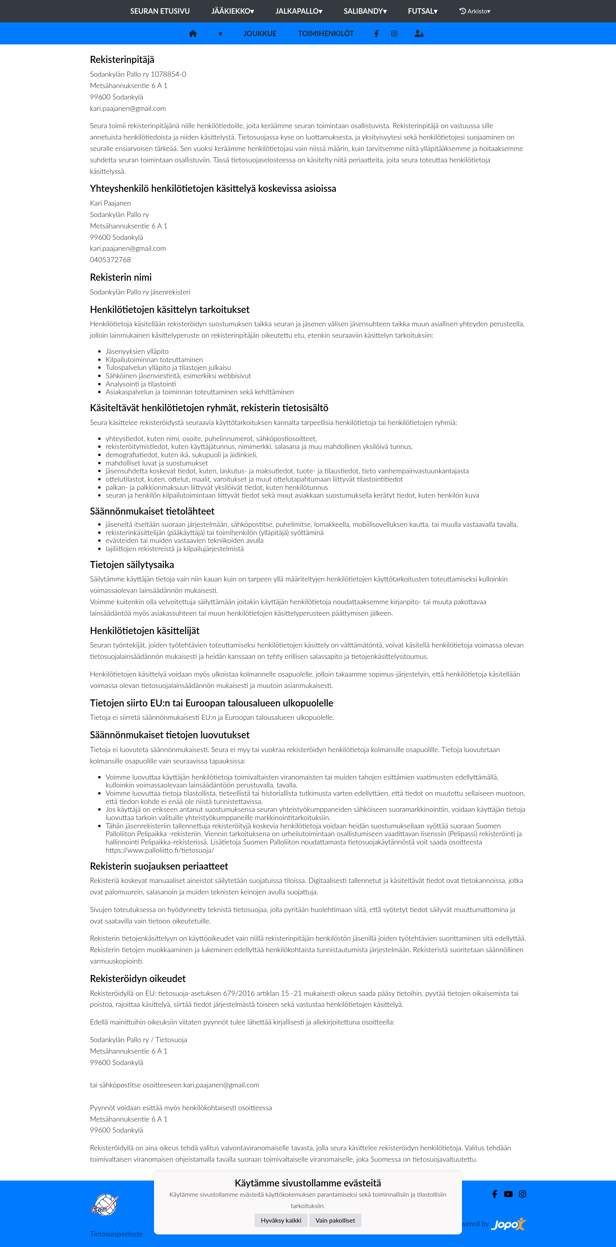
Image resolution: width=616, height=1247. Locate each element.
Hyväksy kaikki (281, 1220)
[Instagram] (394, 33)
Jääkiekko (232, 11)
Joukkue (260, 33)
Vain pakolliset (335, 1220)
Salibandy (365, 11)
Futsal (423, 11)
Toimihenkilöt (326, 33)
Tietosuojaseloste (116, 1233)
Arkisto (475, 11)
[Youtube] (505, 1194)
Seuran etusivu (160, 11)
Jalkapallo (298, 11)
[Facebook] (376, 33)
